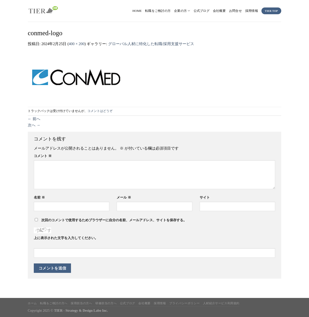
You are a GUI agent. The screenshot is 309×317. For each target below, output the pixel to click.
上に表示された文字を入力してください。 (66, 238)
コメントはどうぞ (99, 111)
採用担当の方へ (81, 303)
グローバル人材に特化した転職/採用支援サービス (151, 44)
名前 (39, 197)
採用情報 (251, 11)
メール (124, 197)
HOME (137, 11)
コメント (43, 156)
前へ (34, 119)
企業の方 (182, 10)
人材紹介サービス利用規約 (221, 303)
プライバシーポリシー (184, 303)
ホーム (32, 303)
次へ (34, 125)
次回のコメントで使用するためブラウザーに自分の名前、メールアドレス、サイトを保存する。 (114, 220)
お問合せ (235, 11)
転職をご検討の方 (158, 11)
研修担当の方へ (106, 303)
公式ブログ (202, 11)
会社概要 (219, 11)
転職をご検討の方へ (54, 303)
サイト (205, 197)
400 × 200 (76, 44)
